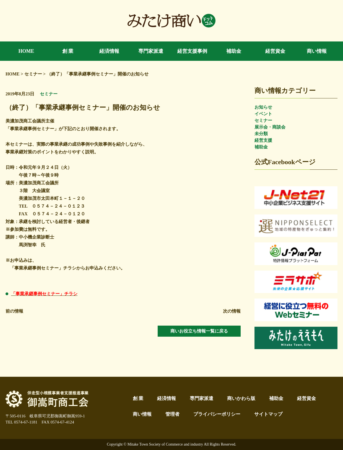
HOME (13, 74)
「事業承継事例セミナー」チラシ (44, 293)
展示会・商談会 (269, 127)
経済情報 (166, 398)
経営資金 (306, 398)
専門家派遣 (201, 398)
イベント (263, 113)
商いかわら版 (241, 398)
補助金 (261, 147)
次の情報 (232, 311)
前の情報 (14, 311)
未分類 (261, 133)
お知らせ (263, 107)
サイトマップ (268, 414)
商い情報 (142, 414)
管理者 (172, 414)
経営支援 (263, 140)
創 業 (138, 398)
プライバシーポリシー (216, 414)
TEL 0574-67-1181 (21, 422)
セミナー (263, 120)
